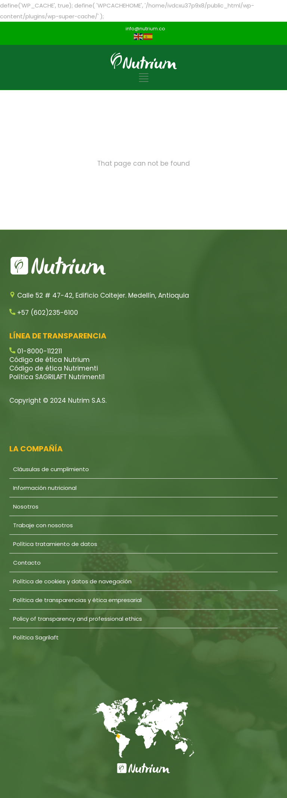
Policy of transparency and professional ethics (77, 619)
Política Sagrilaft (36, 637)
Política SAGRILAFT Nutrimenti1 (57, 376)
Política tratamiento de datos (55, 544)
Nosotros (25, 506)
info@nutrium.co (145, 28)
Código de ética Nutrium (49, 359)
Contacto (27, 563)
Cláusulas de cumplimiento (51, 469)
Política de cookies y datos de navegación (72, 581)
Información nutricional (45, 488)
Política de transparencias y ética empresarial (77, 600)
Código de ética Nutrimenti (53, 368)
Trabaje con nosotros (43, 525)
